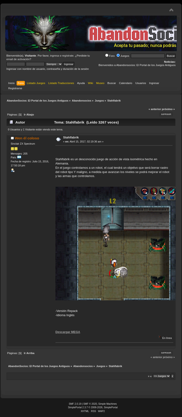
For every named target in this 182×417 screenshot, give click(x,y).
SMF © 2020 (90, 404)
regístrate (68, 55)
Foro (110, 55)
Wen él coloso (27, 138)
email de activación (18, 59)
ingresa (54, 55)
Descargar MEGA (67, 332)
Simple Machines (107, 404)
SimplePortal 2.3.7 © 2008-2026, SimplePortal (93, 407)
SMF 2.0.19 (75, 404)
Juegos (123, 55)
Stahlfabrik (71, 137)
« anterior (155, 109)
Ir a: (150, 376)
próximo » (168, 109)
